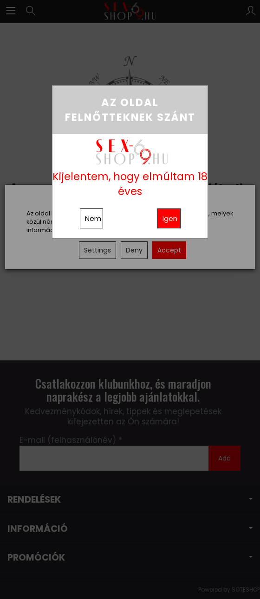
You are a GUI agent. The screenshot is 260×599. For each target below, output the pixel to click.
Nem (93, 218)
